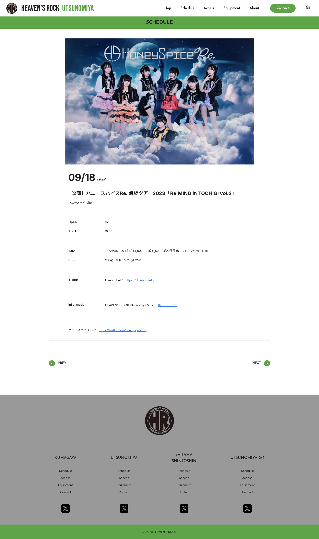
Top (168, 8)
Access (209, 8)
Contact (65, 492)
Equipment (231, 8)
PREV (57, 363)
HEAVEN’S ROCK (57, 8)
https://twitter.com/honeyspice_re (122, 330)
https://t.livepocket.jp (140, 280)
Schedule (187, 8)
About (254, 8)
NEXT (261, 363)
